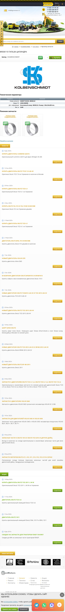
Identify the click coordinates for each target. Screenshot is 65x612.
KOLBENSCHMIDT (25, 46)
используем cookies (11, 602)
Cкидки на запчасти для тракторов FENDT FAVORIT (23, 535)
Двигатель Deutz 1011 (10, 517)
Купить (55, 57)
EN (56, 5)
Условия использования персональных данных (45, 585)
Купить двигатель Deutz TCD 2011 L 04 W (18, 482)
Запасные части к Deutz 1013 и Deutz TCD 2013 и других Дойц (27, 438)
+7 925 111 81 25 (52, 8)
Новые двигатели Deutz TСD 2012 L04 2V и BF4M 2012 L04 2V (25, 347)
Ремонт (9, 580)
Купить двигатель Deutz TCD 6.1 (15, 189)
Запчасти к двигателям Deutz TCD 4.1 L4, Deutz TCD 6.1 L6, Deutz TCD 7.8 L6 (31, 382)
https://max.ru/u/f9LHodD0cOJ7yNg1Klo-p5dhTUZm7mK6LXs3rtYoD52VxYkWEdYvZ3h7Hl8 (52, 605)
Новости (33, 578)
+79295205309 (36, 605)
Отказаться (23, 609)
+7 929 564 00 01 (52, 12)
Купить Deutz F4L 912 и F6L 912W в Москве (18, 206)
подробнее (57, 162)
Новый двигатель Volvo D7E (13, 258)
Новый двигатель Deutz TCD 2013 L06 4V (18, 310)
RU (59, 5)
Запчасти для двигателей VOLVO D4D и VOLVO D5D (22, 419)
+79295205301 (44, 605)
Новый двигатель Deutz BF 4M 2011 (16, 364)
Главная (16, 46)
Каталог (21, 578)
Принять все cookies (9, 609)
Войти (57, 3)
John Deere (36, 46)
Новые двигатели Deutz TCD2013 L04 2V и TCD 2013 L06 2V (24, 293)
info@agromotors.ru (14, 10)
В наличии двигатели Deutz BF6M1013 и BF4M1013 (22, 276)
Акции (43, 578)
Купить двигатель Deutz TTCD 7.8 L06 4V (18, 171)
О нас (32, 580)
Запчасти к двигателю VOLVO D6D (16, 401)
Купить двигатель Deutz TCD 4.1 (15, 223)
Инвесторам (23, 583)
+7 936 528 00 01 (52, 10)
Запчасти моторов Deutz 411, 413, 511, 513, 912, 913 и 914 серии (27, 457)
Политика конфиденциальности (36, 583)
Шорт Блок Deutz (9, 328)
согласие (27, 605)
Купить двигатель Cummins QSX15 (16, 154)
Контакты (10, 583)
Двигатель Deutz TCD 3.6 (11, 500)
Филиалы (44, 580)
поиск (60, 41)
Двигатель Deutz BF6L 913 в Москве (16, 241)
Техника (21, 580)
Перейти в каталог (6, 141)
